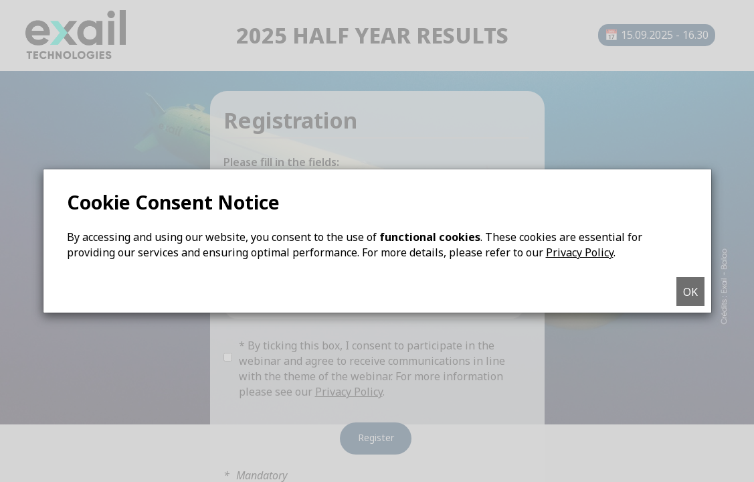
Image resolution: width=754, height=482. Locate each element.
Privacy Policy (580, 252)
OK (690, 292)
